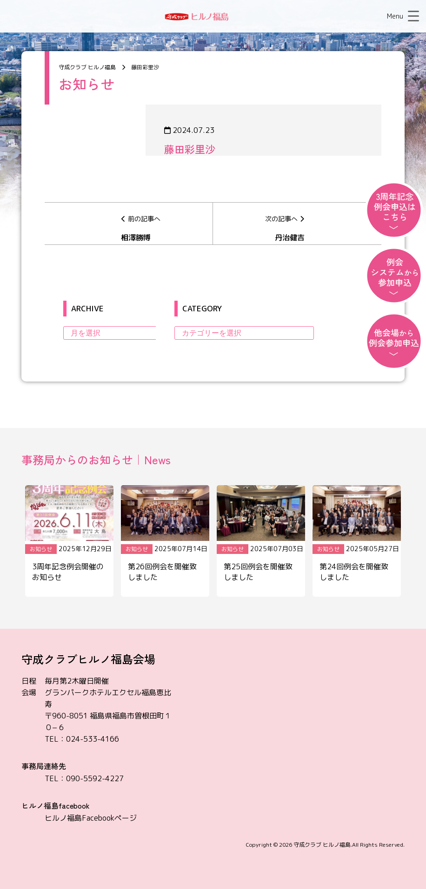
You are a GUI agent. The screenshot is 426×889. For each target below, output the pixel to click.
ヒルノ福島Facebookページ (91, 818)
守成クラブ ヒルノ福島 (322, 845)
